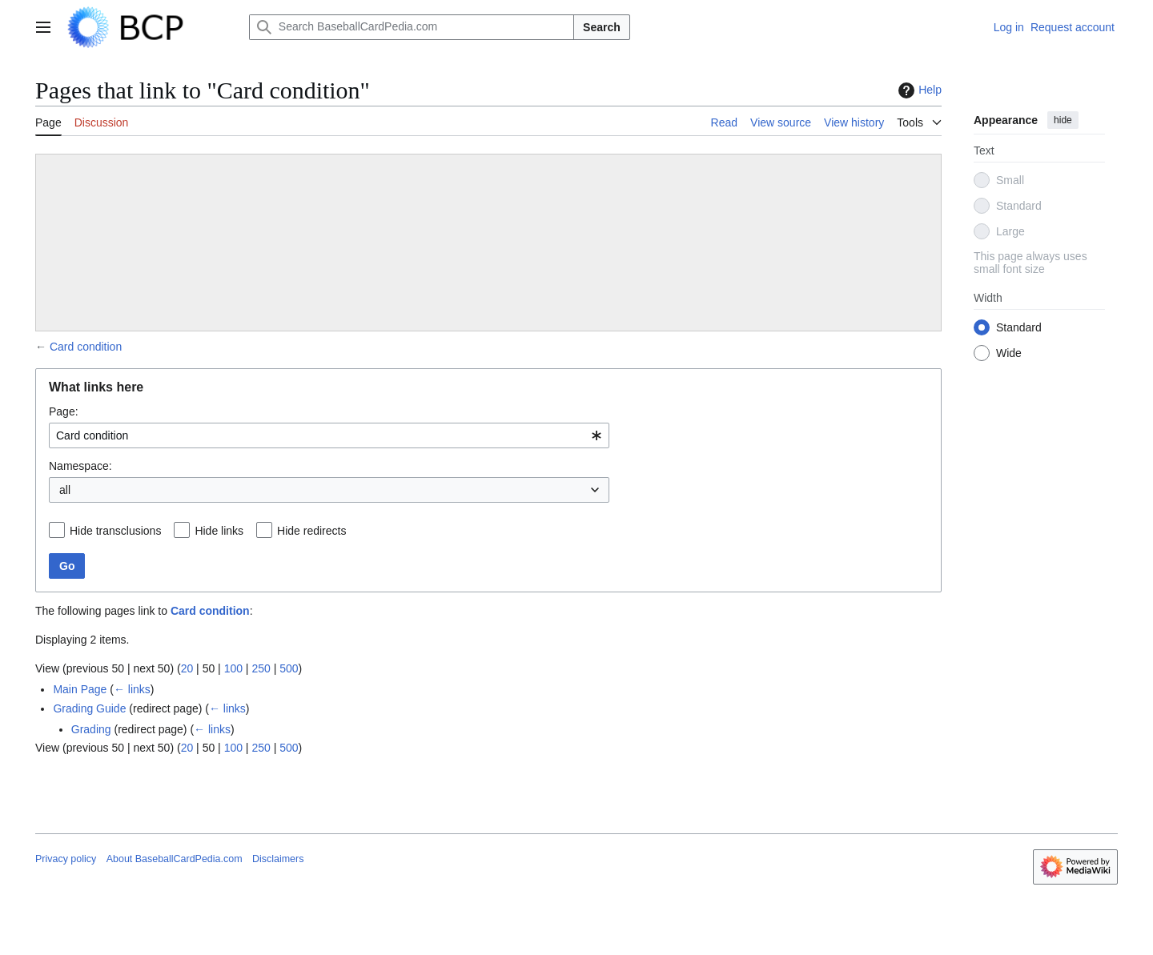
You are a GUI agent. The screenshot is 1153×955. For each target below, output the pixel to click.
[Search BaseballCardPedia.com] (411, 27)
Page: (63, 411)
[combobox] (329, 435)
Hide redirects (311, 530)
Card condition (86, 346)
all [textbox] (64, 490)
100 (233, 668)
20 (187, 668)
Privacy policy (65, 859)
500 (288, 668)
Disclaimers (277, 859)
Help (918, 90)
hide (1063, 120)
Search (602, 27)
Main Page (79, 689)
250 (260, 668)
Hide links (219, 530)
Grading (91, 729)
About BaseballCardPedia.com (174, 859)
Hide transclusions (115, 530)
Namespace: (80, 465)
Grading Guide (89, 708)
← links (132, 689)
